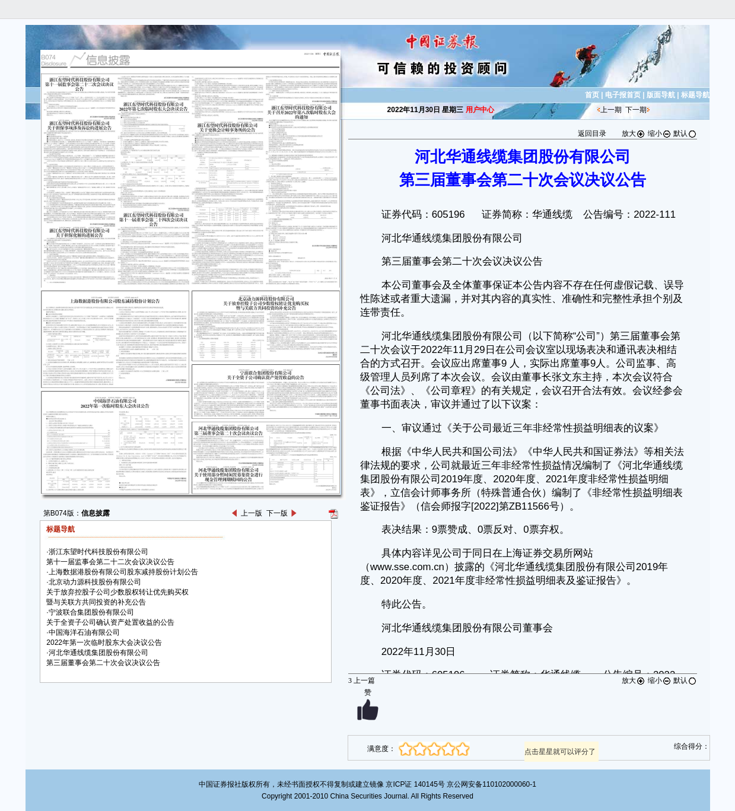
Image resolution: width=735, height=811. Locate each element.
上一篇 (361, 680)
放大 (633, 133)
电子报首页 (623, 95)
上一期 (611, 110)
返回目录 (592, 133)
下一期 (636, 110)
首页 (592, 95)
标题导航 (695, 95)
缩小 (660, 133)
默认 (685, 133)
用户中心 (480, 110)
